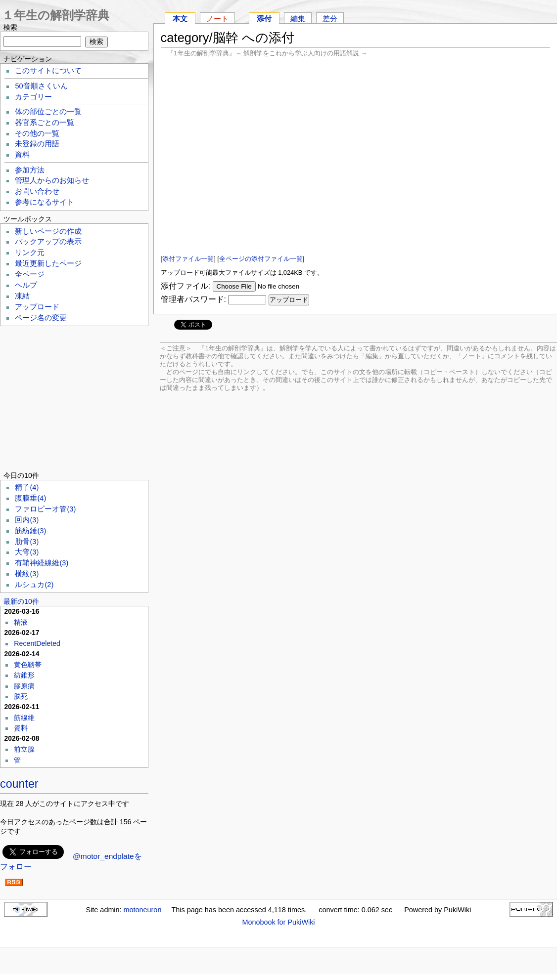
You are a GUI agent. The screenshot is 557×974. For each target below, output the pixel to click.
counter (19, 783)
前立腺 (24, 749)
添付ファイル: (185, 286)
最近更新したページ (48, 263)
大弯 (27, 552)
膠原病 (24, 686)
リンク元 (30, 252)
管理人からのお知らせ (52, 180)
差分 (330, 18)
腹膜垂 (30, 498)
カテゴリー (33, 97)
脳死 (21, 696)
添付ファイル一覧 (188, 258)
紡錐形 (24, 675)
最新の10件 (21, 601)
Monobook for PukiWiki (278, 922)
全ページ (30, 274)
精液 (21, 622)
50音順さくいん (41, 86)
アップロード (37, 307)
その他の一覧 (37, 133)
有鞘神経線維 (41, 563)
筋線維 (24, 717)
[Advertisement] (355, 155)
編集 (297, 18)
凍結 (22, 296)
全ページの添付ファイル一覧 (261, 258)
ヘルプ (26, 285)
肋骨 (27, 542)
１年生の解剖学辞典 (55, 15)
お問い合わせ (37, 191)
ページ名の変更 (41, 318)
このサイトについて (48, 71)
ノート (217, 18)
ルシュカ (34, 585)
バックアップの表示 (48, 242)
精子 (27, 487)
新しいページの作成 (48, 231)
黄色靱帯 (28, 665)
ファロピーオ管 (45, 509)
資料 (22, 155)
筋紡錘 (30, 531)
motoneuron (143, 910)
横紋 (27, 574)
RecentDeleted (37, 643)
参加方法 (30, 170)
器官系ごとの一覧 (44, 123)
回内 (27, 520)
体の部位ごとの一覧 (48, 112)
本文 (180, 18)
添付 (264, 18)
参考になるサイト (44, 202)
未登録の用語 (37, 144)
